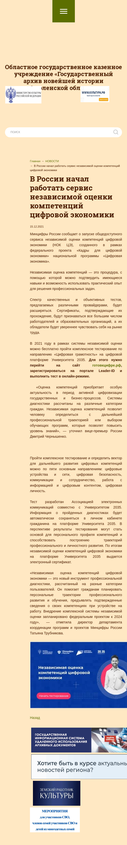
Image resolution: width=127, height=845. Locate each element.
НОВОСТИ (52, 161)
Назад (35, 718)
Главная (35, 161)
